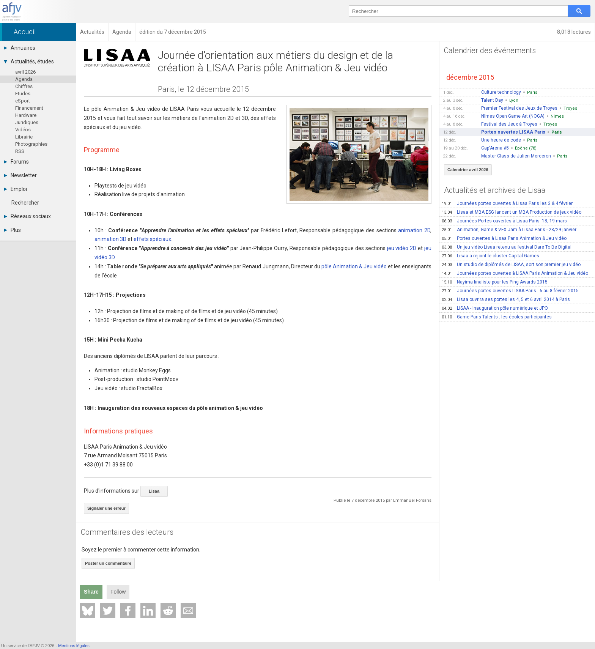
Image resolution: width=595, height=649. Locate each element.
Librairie (24, 137)
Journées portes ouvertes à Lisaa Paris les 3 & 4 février (507, 203)
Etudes (22, 93)
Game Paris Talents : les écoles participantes (497, 317)
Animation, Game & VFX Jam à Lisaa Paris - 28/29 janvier (509, 229)
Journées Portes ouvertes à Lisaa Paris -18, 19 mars (504, 221)
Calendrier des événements (490, 50)
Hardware (25, 115)
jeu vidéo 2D (402, 248)
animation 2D (414, 230)
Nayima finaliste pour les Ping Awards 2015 (495, 282)
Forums (16, 162)
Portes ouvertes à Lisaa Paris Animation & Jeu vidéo (504, 238)
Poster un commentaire (108, 563)
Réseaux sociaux (27, 216)
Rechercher (25, 203)
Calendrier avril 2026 (467, 169)
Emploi (15, 189)
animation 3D (110, 239)
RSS (19, 151)
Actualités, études (29, 61)
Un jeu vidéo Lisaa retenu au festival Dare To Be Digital (506, 247)
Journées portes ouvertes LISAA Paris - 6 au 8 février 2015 (510, 290)
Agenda (24, 79)
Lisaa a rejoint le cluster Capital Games (490, 255)
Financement (29, 108)
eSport (22, 101)
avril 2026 (25, 72)
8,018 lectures (574, 32)
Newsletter (20, 175)
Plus (12, 230)
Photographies (31, 144)
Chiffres (24, 86)
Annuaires (19, 48)
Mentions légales (74, 645)
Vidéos (23, 129)
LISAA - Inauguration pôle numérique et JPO (495, 308)
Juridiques (26, 122)
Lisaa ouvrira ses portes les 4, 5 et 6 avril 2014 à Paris (506, 299)
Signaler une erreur (106, 508)
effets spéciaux (152, 239)
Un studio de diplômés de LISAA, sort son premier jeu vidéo (511, 264)
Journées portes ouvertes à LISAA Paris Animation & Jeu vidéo (515, 273)
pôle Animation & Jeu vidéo (354, 266)
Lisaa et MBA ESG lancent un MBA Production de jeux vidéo (511, 212)
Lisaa (154, 491)
